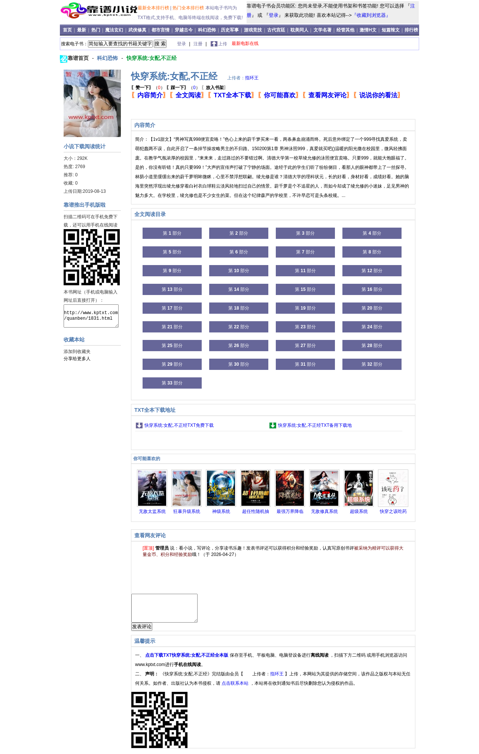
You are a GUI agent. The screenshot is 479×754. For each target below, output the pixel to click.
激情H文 (368, 30)
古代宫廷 (276, 30)
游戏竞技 (253, 30)
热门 (96, 30)
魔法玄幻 (114, 30)
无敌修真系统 (324, 511)
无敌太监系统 (152, 511)
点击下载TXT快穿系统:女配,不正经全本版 (187, 660)
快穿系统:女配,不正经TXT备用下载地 (315, 425)
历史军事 (230, 30)
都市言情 (161, 30)
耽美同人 (299, 30)
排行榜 (411, 30)
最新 (82, 30)
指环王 (252, 77)
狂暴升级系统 (186, 511)
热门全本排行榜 (189, 7)
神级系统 (221, 511)
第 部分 (172, 233)
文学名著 (323, 30)
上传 (222, 43)
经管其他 (345, 30)
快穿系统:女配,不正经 (151, 58)
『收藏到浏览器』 (371, 15)
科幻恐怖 (207, 30)
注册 (198, 43)
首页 (68, 30)
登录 (273, 15)
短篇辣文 (391, 30)
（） (148, 87)
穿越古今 (184, 30)
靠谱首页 (79, 58)
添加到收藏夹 (77, 351)
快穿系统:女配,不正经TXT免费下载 (179, 425)
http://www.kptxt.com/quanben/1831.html (91, 316)
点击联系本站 (236, 688)
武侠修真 (137, 30)
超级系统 (359, 511)
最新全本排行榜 (154, 7)
